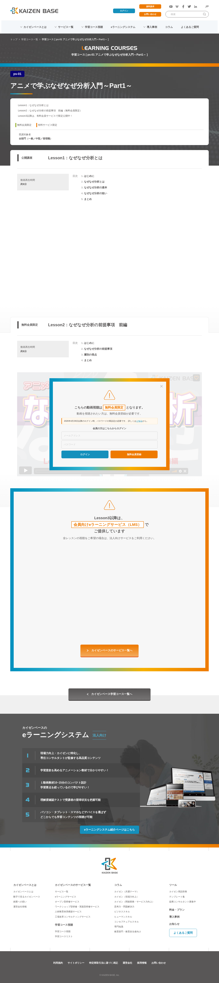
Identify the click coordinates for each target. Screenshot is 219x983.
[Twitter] (189, 6)
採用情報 (142, 962)
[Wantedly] (177, 6)
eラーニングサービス (65, 896)
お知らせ (174, 923)
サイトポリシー (76, 962)
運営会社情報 (20, 906)
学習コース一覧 (29, 39)
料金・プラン (177, 909)
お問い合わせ (150, 14)
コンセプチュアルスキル (126, 921)
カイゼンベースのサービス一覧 (73, 884)
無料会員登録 (134, 454)
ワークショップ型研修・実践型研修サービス (77, 906)
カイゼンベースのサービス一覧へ (111, 650)
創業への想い (20, 901)
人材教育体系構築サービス (68, 911)
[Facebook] (183, 6)
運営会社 (127, 962)
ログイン (124, 11)
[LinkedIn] (195, 6)
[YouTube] (171, 6)
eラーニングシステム (123, 26)
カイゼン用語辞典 (178, 891)
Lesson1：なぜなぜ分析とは (33, 105)
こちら (139, 421)
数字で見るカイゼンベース (26, 896)
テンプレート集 (177, 896)
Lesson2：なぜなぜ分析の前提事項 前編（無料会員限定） (50, 110)
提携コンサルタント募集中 (182, 901)
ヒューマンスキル (123, 916)
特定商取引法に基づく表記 (103, 962)
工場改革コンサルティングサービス (73, 916)
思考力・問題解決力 (124, 906)
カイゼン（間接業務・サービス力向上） (134, 901)
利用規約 (58, 962)
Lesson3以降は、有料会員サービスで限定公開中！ (45, 115)
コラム (169, 26)
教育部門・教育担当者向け (127, 931)
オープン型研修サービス (67, 901)
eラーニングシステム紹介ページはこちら (109, 829)
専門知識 (118, 926)
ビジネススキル (122, 911)
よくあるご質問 (190, 26)
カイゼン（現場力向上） (126, 896)
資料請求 (150, 6)
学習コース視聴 (94, 26)
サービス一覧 (65, 26)
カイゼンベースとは (35, 26)
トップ (13, 39)
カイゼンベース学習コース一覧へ (111, 694)
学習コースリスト (64, 936)
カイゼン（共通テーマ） (126, 891)
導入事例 (152, 26)
